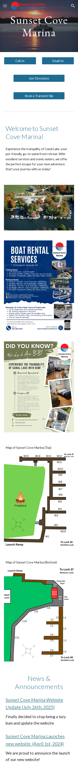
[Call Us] (20, 61)
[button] (5, 5)
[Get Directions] (39, 78)
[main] (39, 26)
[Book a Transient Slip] (39, 96)
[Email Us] (58, 61)
